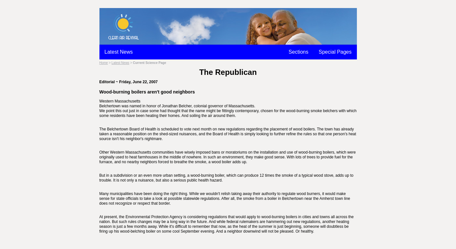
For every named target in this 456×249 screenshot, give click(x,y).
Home (103, 63)
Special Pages (335, 52)
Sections (298, 52)
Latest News (119, 52)
